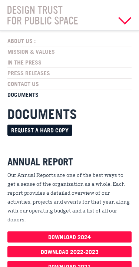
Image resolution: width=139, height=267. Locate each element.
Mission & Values (31, 51)
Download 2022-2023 (70, 252)
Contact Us (23, 84)
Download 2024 (69, 237)
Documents (23, 94)
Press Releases (28, 73)
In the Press (24, 62)
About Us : (21, 40)
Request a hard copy (40, 130)
